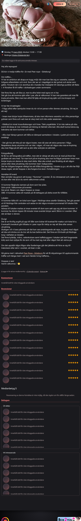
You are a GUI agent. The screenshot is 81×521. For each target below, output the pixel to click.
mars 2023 (17, 52)
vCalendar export (32, 271)
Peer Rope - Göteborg (33, 253)
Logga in (59, 4)
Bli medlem (74, 4)
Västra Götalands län (20, 55)
